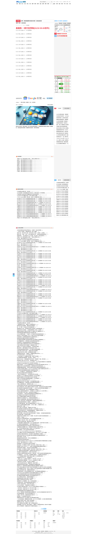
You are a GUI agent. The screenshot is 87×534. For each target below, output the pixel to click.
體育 (48, 3)
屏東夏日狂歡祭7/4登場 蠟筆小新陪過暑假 (25, 500)
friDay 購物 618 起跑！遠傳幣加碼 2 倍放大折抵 (65, 140)
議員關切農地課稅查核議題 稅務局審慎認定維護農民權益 (29, 464)
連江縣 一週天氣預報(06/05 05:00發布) (24, 264)
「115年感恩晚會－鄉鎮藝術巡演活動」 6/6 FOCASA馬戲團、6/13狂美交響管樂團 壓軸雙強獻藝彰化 (37, 499)
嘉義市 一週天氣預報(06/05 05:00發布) (24, 164)
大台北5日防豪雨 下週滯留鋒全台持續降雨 (25, 485)
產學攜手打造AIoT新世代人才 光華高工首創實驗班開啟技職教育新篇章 (31, 446)
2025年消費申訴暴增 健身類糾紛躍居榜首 (64, 114)
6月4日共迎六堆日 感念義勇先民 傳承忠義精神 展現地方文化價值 (30, 472)
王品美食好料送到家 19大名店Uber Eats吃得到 (65, 116)
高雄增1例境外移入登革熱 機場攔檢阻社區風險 (26, 352)
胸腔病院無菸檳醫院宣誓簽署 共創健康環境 (25, 338)
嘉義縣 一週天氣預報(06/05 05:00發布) (24, 162)
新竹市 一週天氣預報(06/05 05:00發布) (24, 248)
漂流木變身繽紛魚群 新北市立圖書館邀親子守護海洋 (27, 389)
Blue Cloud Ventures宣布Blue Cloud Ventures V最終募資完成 (29, 431)
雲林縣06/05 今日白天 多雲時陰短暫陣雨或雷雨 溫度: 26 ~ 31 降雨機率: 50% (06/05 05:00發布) (36, 289)
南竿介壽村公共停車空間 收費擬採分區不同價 (26, 407)
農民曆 (54, 514)
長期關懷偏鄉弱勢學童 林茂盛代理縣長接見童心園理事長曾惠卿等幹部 (31, 367)
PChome (60, 1)
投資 (44, 525)
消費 (57, 3)
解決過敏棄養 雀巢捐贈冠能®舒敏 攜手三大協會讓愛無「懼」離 (29, 408)
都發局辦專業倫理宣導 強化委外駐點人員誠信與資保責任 (28, 425)
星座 (40, 3)
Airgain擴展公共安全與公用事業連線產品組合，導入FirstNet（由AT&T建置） (32, 432)
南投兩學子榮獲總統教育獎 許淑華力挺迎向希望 (27, 451)
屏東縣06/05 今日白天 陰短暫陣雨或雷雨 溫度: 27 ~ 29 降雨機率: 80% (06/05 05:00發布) (34, 210)
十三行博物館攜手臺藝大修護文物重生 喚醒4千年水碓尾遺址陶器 (30, 456)
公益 (48, 525)
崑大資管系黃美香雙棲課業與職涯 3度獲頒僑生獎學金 (28, 370)
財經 (27, 3)
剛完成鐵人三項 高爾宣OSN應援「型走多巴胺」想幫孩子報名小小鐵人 (31, 449)
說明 (67, 1)
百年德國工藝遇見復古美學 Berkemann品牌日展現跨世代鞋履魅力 (30, 486)
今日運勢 (64, 23)
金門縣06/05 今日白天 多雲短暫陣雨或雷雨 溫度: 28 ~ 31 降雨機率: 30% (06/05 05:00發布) (35, 202)
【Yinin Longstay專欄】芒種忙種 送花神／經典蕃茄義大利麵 (68, 189)
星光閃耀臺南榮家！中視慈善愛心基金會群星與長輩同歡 (28, 341)
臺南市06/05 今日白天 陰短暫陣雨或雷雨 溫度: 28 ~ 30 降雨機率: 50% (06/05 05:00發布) (34, 212)
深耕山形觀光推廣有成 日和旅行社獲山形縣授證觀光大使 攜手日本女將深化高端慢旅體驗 (34, 467)
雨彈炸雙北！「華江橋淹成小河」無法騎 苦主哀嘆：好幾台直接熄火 (31, 235)
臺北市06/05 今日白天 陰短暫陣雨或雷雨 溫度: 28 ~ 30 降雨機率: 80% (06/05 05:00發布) (34, 284)
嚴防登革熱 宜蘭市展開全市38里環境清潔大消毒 (27, 347)
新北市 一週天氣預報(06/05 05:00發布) (24, 262)
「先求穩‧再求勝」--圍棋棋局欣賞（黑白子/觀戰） (27, 231)
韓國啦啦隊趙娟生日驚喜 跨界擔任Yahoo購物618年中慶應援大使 (30, 331)
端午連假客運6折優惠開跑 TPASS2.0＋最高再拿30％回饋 (28, 460)
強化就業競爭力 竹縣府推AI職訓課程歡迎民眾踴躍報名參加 (29, 393)
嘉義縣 (27, 102)
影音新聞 (18, 520)
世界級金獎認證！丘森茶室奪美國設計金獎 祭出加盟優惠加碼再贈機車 (31, 471)
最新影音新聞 (66, 180)
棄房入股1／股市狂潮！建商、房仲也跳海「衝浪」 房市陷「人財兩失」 (31, 232)
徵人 (54, 531)
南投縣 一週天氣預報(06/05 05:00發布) (24, 245)
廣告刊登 (39, 531)
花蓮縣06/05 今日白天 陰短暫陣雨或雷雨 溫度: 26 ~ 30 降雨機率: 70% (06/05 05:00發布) (34, 293)
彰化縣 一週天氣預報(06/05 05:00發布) (24, 238)
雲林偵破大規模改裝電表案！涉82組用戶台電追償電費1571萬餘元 (30, 433)
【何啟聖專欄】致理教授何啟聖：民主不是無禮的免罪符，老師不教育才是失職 (32, 422)
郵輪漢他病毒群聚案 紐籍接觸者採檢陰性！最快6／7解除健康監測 (68, 119)
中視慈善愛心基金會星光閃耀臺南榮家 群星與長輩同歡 (28, 194)
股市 (54, 1)
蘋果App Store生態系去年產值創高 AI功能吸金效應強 (28, 346)
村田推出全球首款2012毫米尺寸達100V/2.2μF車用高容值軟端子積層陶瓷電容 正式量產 (34, 440)
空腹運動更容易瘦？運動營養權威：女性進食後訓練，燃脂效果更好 (68, 141)
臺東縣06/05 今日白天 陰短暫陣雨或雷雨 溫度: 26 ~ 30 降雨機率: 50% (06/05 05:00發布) (34, 311)
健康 (43, 3)
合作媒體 (64, 1)
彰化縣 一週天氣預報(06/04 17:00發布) (24, 442)
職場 (35, 3)
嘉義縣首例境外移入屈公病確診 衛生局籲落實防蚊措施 (28, 381)
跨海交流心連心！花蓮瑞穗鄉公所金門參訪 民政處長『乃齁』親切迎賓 (31, 359)
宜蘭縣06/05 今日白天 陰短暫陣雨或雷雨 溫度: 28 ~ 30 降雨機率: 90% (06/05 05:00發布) (34, 206)
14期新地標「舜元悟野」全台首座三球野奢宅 (26, 461)
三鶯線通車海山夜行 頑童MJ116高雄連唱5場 (26, 324)
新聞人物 (35, 511)
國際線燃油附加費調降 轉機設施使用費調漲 (26, 325)
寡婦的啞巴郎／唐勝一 (21, 406)
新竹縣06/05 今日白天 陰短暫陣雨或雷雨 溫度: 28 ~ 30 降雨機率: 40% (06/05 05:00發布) (34, 199)
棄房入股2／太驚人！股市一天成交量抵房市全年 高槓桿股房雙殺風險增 (31, 234)
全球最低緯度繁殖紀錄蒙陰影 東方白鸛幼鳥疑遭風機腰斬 (28, 349)
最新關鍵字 (54, 522)
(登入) (70, 1)
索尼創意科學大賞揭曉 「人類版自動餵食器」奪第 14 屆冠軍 (29, 329)
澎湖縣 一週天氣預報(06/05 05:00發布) (24, 271)
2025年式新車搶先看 (62, 36)
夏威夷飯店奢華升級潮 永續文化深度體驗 (25, 478)
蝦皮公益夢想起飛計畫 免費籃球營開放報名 (26, 469)
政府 (67, 3)
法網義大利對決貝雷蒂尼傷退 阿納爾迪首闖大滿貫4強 (66, 126)
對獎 (58, 511)
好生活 (49, 522)
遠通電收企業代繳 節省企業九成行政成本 (25, 501)
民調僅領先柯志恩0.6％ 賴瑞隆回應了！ (25, 457)
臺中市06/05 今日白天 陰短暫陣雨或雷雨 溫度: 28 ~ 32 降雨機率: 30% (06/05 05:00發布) (34, 250)
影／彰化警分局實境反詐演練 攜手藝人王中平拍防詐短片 (28, 428)
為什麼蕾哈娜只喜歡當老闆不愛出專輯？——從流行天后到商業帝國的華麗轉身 (32, 388)
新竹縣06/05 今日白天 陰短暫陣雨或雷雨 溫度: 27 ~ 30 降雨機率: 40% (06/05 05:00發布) (34, 253)
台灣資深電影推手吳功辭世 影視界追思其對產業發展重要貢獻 (29, 385)
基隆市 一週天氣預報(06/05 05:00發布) (24, 160)
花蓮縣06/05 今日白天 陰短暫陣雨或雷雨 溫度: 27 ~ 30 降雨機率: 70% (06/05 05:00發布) (34, 208)
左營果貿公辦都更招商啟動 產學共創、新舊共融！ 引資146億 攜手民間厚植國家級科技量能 (35, 453)
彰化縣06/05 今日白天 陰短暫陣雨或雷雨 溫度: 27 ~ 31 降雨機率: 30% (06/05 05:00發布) (34, 242)
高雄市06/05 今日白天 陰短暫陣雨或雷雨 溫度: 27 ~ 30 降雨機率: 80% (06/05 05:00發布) (34, 277)
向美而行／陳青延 (20, 417)
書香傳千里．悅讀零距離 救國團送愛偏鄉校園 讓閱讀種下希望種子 (30, 465)
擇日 (53, 515)
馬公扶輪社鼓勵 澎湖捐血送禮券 (23, 414)
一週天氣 (63, 514)
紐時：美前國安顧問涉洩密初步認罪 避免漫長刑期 (31, 20)
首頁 (17, 3)
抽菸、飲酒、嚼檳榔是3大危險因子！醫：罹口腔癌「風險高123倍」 (69, 124)
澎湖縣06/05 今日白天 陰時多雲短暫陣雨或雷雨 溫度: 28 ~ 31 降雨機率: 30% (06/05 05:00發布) (36, 205)
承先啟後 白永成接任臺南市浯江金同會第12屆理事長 (27, 363)
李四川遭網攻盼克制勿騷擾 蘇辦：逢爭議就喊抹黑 (27, 503)
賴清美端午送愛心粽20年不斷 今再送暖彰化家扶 (27, 360)
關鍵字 (54, 520)
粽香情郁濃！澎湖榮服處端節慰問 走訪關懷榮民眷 (27, 336)
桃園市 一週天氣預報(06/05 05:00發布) (24, 259)
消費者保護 (42, 531)
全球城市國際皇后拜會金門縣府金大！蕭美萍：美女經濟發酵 (29, 230)
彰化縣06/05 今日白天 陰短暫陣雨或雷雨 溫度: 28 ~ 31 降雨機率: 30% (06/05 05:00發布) (34, 198)
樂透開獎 (68, 23)
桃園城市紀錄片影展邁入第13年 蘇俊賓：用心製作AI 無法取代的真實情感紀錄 (32, 415)
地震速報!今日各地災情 (62, 33)
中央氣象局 (27, 25)
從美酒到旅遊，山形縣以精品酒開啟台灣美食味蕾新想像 (66, 117)
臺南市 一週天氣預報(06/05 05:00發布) (24, 165)
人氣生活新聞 (66, 108)
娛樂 (45, 3)
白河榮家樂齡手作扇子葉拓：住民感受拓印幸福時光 (27, 392)
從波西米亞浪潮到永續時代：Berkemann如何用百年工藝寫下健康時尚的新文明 (32, 368)
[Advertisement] (35, 140)
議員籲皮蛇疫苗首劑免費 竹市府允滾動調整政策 (27, 438)
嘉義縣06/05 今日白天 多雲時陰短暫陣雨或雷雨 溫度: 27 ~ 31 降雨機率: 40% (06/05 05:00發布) (36, 215)
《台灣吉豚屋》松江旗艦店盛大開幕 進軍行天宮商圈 (27, 356)
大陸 (70, 3)
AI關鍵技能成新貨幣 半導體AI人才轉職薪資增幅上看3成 (28, 353)
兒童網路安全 (46, 531)
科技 (30, 3)
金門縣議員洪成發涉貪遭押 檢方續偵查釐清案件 (26, 395)
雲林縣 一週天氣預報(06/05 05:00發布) (24, 161)
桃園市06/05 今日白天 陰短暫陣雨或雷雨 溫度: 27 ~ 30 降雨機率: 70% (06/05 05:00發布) (34, 257)
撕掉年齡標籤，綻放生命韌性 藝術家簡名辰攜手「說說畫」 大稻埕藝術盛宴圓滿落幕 (33, 413)
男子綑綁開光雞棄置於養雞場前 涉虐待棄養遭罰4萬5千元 (28, 475)
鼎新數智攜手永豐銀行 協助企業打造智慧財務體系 (27, 447)
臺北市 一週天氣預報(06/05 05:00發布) (24, 268)
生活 (51, 3)
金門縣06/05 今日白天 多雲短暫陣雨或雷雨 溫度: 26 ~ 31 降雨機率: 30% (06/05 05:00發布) (35, 267)
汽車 (64, 3)
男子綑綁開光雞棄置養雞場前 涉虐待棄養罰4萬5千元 (28, 424)
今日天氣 (56, 23)
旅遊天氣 (63, 515)
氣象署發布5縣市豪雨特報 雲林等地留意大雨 (26, 411)
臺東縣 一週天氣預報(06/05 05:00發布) (24, 169)
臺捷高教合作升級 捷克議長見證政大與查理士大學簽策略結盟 (29, 328)
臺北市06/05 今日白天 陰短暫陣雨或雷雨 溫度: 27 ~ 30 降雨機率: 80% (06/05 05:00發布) (34, 270)
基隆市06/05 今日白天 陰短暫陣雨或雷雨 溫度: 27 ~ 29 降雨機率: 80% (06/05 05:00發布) (34, 295)
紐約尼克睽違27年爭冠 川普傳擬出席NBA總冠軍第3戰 (66, 128)
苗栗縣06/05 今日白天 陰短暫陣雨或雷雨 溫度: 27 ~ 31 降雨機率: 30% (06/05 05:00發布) (34, 255)
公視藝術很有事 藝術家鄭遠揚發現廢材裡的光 (26, 482)
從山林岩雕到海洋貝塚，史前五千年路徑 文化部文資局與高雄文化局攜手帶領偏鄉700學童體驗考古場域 (37, 468)
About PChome (51, 531)
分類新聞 (18, 511)
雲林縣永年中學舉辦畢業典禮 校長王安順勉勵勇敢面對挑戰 (29, 418)
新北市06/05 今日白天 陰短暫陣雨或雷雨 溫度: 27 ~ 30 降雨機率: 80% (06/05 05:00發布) (34, 260)
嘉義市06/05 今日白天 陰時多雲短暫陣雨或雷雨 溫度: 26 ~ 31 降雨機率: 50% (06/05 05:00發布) (36, 306)
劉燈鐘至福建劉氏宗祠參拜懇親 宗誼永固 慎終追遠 (27, 377)
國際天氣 (63, 516)
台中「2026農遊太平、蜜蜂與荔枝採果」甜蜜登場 (27, 371)
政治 (22, 3)
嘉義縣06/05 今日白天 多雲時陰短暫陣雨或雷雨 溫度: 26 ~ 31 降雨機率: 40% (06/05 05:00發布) (36, 296)
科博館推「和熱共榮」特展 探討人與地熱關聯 (26, 420)
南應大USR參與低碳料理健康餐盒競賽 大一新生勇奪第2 (28, 378)
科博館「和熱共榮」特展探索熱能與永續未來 (26, 494)
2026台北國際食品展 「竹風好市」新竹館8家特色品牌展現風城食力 (30, 334)
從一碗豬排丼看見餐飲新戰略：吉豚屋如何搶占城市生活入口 (29, 450)
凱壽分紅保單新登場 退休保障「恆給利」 (25, 479)
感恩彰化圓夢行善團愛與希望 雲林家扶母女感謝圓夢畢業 (28, 343)
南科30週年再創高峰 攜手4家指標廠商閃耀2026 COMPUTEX (29, 403)
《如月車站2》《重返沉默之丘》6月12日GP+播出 (26, 487)
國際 (33, 3)
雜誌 (62, 3)
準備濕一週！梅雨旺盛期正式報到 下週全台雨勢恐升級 (66, 215)
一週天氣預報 (22, 102)
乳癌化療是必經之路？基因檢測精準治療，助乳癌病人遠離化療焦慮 (68, 133)
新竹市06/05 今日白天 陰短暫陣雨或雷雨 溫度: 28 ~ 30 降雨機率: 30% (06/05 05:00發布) (34, 201)
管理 (44, 526)
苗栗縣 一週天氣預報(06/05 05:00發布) (24, 252)
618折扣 (57, 1)
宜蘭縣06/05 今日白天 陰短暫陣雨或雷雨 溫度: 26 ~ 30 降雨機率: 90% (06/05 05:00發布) (34, 303)
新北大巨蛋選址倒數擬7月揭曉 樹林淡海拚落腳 (26, 396)
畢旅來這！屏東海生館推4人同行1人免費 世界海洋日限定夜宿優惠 (30, 335)
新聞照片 (31, 520)
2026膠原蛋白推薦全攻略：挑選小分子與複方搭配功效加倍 (67, 134)
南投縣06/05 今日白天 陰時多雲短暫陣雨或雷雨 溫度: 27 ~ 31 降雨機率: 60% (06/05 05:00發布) (36, 246)
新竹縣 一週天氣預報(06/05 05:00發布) (24, 249)
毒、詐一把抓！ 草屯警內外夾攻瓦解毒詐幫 (25, 327)
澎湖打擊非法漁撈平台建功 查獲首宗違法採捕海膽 (27, 350)
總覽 (44, 522)
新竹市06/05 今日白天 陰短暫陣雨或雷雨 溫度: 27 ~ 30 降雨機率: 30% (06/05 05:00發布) (34, 256)
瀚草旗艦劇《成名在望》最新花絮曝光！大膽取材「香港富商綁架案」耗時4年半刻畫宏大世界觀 (36, 504)
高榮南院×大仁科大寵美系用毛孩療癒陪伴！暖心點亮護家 (28, 375)
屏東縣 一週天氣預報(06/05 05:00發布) (24, 168)
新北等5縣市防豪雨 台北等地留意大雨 (25, 354)
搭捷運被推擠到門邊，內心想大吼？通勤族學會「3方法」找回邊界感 (69, 129)
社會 (25, 3)
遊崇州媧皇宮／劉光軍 (21, 436)
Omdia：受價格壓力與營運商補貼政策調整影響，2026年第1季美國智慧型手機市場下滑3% (35, 492)
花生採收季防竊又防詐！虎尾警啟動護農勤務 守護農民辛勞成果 (30, 410)
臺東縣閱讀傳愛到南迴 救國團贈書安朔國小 (25, 490)
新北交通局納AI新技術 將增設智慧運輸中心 (26, 476)
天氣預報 (33, 102)
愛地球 (49, 526)
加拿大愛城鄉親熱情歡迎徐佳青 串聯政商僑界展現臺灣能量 (28, 474)
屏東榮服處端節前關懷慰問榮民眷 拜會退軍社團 (26, 332)
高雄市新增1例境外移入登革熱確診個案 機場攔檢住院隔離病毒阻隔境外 (31, 435)
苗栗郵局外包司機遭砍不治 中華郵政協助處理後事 (27, 397)
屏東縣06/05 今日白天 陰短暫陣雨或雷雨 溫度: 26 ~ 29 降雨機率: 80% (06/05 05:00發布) (34, 282)
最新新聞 (57, 180)
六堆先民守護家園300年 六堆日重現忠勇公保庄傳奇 (27, 374)
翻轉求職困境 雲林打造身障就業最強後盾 (25, 429)
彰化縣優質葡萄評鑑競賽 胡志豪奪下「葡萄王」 (27, 357)
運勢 (38, 3)
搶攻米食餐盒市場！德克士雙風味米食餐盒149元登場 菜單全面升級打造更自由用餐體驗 (34, 386)
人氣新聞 (57, 108)
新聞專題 (45, 511)
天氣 (30, 102)
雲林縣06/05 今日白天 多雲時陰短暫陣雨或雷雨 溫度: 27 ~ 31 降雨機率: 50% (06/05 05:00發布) (36, 216)
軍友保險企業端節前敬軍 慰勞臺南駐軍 (24, 372)
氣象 (63, 511)
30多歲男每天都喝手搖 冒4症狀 (62, 182)
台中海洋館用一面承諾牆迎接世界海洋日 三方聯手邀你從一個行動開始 (69, 184)
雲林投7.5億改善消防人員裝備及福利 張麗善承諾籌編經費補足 (29, 400)
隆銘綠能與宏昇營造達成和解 (23, 439)
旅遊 (59, 3)
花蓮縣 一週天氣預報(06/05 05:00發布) (24, 171)
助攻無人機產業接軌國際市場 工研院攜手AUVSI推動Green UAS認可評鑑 (31, 390)
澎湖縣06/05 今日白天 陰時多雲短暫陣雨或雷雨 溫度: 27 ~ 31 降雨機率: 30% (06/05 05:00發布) (36, 275)
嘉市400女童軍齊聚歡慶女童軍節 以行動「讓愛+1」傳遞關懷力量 (30, 404)
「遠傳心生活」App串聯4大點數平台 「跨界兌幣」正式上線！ (29, 458)
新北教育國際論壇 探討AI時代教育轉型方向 (26, 493)
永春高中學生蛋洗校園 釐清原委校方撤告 (25, 421)
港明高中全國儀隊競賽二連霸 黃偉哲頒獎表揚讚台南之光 (28, 399)
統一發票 (58, 514)
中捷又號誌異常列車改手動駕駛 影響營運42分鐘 (27, 345)
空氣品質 (60, 23)
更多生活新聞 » (50, 104)
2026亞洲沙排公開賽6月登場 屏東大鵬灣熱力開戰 (65, 187)
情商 (25, 514)
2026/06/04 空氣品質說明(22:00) (23, 379)
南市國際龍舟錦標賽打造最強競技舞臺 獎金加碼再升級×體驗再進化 (30, 339)
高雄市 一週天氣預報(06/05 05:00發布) (24, 167)
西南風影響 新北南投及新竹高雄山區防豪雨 (26, 443)
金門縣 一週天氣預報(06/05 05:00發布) (24, 266)
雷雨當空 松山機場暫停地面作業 (23, 496)
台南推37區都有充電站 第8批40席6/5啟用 (25, 483)
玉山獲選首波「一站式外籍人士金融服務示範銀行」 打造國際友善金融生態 (32, 454)
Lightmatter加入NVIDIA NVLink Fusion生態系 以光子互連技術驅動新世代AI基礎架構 (34, 361)
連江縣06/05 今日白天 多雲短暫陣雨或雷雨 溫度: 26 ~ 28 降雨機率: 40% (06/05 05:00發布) (35, 263)
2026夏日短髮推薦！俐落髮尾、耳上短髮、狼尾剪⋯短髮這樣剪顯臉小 (69, 121)
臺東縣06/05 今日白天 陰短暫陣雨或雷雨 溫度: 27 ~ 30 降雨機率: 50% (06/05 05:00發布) (34, 209)
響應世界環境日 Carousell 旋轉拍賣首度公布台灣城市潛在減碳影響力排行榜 (32, 364)
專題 (20, 3)
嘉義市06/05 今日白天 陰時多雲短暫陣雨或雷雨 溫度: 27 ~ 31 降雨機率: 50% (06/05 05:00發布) (36, 213)
